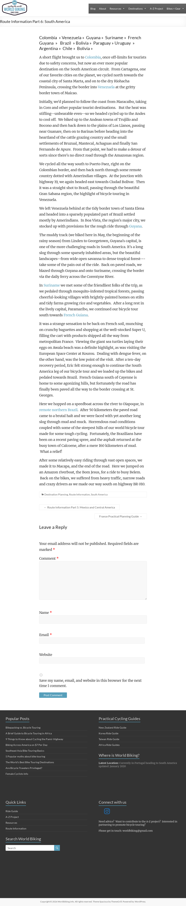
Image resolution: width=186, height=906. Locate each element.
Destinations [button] (135, 8)
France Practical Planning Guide (120, 516)
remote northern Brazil (58, 410)
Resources (115, 8)
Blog (92, 8)
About (102, 8)
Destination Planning (56, 494)
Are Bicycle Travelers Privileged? (24, 768)
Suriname (52, 285)
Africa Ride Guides (109, 744)
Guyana (135, 226)
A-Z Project (156, 8)
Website (45, 655)
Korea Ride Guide (108, 733)
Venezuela (106, 87)
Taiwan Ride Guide (109, 739)
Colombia (93, 57)
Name (45, 612)
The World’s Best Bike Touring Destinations (30, 762)
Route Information (79, 494)
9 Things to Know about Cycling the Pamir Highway (34, 739)
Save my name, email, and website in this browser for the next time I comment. (90, 683)
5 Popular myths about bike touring (25, 756)
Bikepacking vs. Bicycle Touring (23, 727)
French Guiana (76, 315)
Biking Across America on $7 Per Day (26, 744)
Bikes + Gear (174, 8)
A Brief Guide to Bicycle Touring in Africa (29, 733)
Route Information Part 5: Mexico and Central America (79, 507)
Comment (49, 558)
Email (45, 635)
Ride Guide (12, 811)
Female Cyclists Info (17, 773)
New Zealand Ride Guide (112, 727)
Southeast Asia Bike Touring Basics (25, 750)
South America (99, 494)
